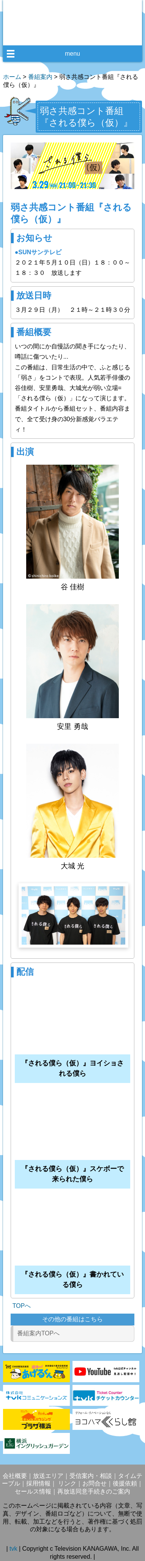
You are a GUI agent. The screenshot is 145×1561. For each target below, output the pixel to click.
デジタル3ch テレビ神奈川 (72, 15)
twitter (78, 36)
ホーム (12, 77)
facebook (64, 36)
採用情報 (38, 1483)
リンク (66, 1483)
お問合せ (94, 1483)
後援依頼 (125, 1483)
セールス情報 (33, 1491)
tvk (14, 1548)
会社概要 (15, 1476)
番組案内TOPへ (38, 1333)
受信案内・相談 (90, 1476)
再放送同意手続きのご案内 (93, 1491)
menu (72, 53)
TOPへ (22, 1306)
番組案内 (40, 77)
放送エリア (48, 1476)
